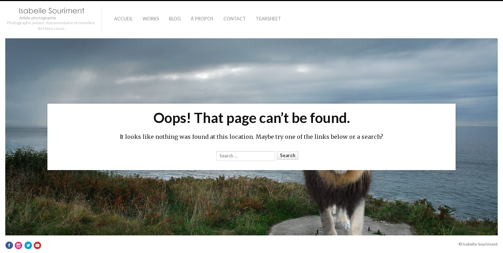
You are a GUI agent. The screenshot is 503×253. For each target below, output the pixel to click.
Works (151, 18)
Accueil (123, 18)
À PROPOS (202, 18)
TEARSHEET (268, 18)
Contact (234, 18)
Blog (175, 18)
